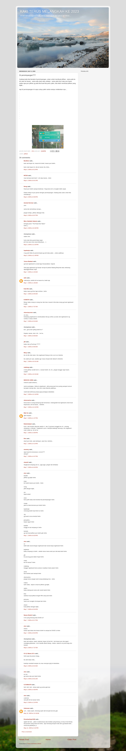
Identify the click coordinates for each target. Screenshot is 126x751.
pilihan (26, 154)
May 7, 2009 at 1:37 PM (31, 418)
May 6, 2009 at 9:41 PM (31, 180)
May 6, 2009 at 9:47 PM (31, 215)
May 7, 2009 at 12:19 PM (31, 394)
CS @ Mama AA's (29, 653)
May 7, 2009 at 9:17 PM (31, 620)
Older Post (72, 739)
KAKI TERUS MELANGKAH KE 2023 (49, 11)
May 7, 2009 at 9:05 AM (31, 346)
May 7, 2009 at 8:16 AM (31, 321)
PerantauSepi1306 (29, 719)
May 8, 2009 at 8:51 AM (31, 678)
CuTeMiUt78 (27, 684)
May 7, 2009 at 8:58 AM (31, 336)
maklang (26, 367)
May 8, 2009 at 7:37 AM (31, 647)
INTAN (26, 175)
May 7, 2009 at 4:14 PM (31, 443)
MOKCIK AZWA (28, 380)
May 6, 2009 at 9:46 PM (31, 197)
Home (48, 739)
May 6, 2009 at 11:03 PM (31, 244)
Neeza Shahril (28, 615)
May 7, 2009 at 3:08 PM (31, 432)
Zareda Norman (28, 203)
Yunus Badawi (28, 261)
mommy (26, 449)
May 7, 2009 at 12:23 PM (31, 407)
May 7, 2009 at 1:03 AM (31, 272)
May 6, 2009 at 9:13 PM (31, 169)
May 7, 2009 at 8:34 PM (31, 609)
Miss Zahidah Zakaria (30, 221)
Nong (25, 186)
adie (25, 278)
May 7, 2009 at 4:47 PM (31, 456)
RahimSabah (28, 424)
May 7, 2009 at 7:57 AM (31, 306)
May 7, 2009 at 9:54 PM (31, 633)
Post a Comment (27, 732)
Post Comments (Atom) (34, 743)
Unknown (27, 708)
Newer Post (24, 739)
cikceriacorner (28, 312)
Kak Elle (26, 289)
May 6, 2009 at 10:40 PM (31, 228)
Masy (25, 352)
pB (24, 341)
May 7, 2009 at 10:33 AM (31, 374)
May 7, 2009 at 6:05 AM (31, 294)
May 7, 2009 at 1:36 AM (31, 283)
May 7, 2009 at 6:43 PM (31, 467)
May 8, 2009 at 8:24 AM (31, 666)
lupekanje (27, 250)
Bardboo (26, 161)
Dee (25, 438)
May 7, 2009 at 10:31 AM (31, 361)
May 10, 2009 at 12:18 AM (31, 713)
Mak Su (26, 413)
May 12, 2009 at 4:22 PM (31, 728)
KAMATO (26, 299)
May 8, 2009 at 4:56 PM (31, 689)
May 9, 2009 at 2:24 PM (31, 702)
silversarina (27, 400)
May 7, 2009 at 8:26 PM (31, 535)
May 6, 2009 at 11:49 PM (31, 255)
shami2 (26, 462)
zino (25, 473)
